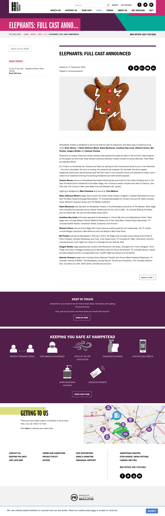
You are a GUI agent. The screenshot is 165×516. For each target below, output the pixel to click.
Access (46, 460)
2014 (40, 34)
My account (126, 5)
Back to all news (20, 48)
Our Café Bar (16, 460)
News (99, 10)
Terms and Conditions (54, 453)
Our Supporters (84, 453)
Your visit (87, 10)
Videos (109, 10)
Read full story (15, 73)
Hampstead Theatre (16, 6)
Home (26, 34)
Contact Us (14, 453)
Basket (115, 5)
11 (45, 34)
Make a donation (84, 456)
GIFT (151, 10)
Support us (71, 10)
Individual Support (86, 460)
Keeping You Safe (18, 456)
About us (122, 10)
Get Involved (138, 10)
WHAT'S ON (56, 10)
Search (108, 5)
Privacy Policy (50, 456)
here (93, 510)
